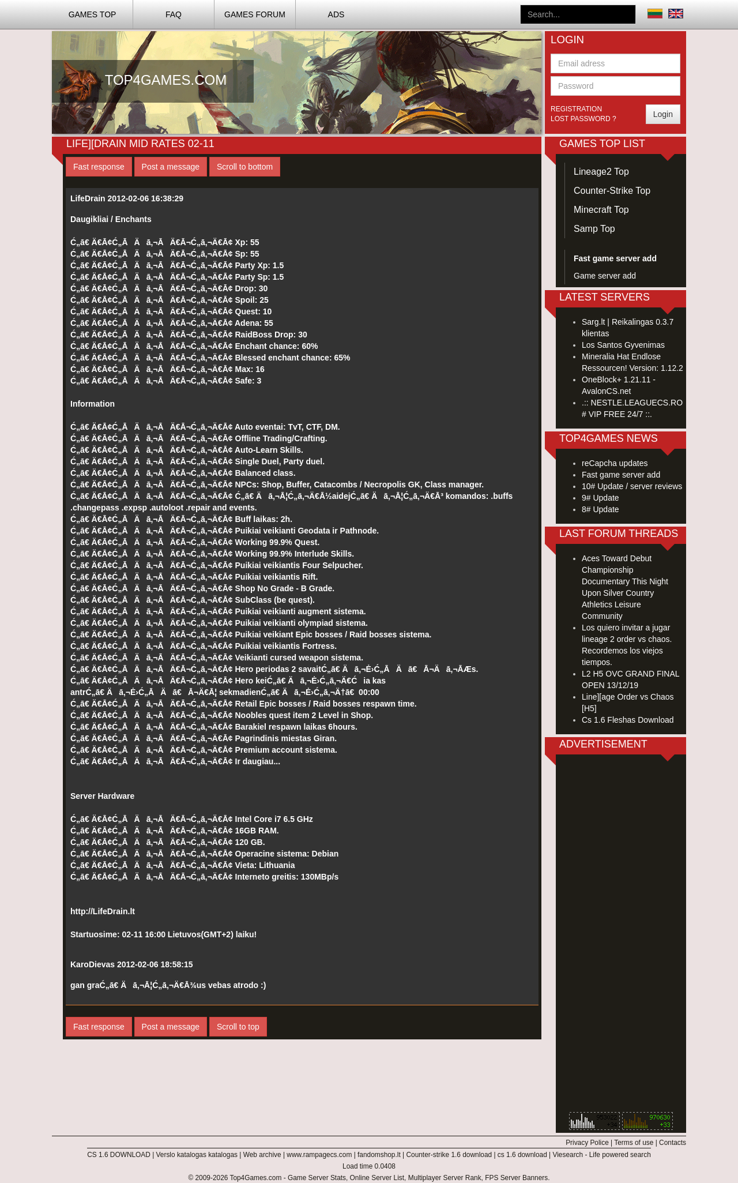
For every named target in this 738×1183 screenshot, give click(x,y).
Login (663, 114)
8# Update (600, 509)
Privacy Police (587, 1143)
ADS (336, 14)
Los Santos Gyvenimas (623, 345)
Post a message (170, 166)
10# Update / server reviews (632, 486)
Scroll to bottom (245, 166)
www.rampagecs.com (319, 1155)
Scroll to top (238, 1026)
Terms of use (633, 1143)
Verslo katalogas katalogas (197, 1155)
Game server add (605, 275)
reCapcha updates (614, 463)
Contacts (672, 1143)
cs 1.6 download (522, 1155)
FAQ (173, 14)
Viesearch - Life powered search (602, 1155)
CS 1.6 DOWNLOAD (118, 1155)
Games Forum (254, 14)
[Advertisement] (621, 936)
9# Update (600, 497)
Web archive (262, 1155)
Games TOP (92, 14)
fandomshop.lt (379, 1155)
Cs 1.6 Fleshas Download (628, 719)
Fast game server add (621, 474)
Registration (576, 109)
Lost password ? (583, 119)
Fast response (99, 166)
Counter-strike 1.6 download (449, 1155)
